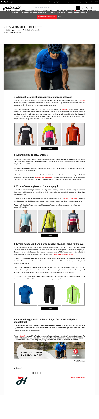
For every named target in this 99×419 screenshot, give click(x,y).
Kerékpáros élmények (57, 18)
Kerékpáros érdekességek (77, 18)
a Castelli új (81, 105)
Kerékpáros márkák (15, 38)
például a (38, 182)
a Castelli (65, 114)
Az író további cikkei (78, 382)
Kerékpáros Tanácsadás (46, 22)
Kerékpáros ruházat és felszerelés (34, 18)
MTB (59, 22)
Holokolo (18, 35)
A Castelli (22, 341)
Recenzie (15, 18)
